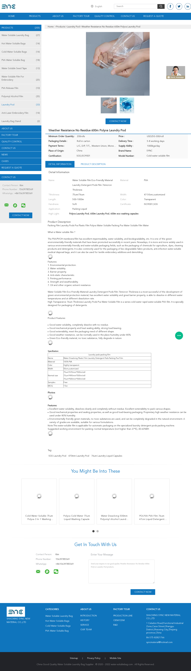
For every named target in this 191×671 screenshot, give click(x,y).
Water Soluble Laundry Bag (21, 35)
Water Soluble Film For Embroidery (21, 79)
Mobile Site (115, 658)
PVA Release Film (21, 88)
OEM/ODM (119, 620)
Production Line (123, 616)
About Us (58, 16)
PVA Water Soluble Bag (21, 60)
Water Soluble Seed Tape (21, 68)
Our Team (86, 629)
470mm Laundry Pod (78, 456)
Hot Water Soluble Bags (21, 43)
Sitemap (74, 658)
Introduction (88, 616)
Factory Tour (81, 16)
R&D (115, 625)
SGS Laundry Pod (57, 456)
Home (11, 16)
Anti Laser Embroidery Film (21, 113)
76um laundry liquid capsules (106, 456)
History (84, 620)
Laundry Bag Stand (21, 121)
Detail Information (60, 164)
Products (35, 16)
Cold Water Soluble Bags (21, 51)
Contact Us (128, 16)
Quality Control (104, 16)
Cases (5, 161)
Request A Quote (153, 16)
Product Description (93, 164)
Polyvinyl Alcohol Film (21, 96)
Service (84, 625)
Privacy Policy (93, 658)
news (5, 155)
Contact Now (117, 121)
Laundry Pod (21, 104)
